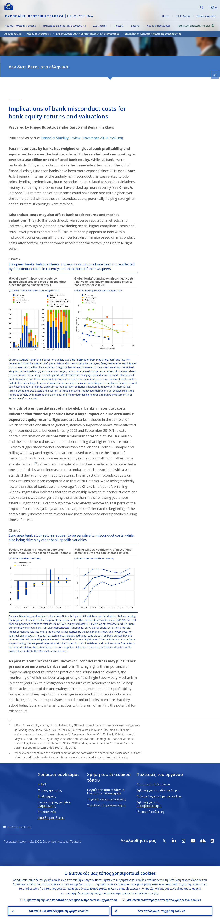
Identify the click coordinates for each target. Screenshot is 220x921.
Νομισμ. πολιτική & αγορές (20, 25)
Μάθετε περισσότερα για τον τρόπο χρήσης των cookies (163, 900)
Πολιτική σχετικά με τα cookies (159, 796)
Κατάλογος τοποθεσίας (19, 827)
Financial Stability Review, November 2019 (74, 138)
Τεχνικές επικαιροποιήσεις (106, 799)
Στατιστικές (100, 25)
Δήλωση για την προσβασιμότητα (148, 804)
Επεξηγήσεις (47, 796)
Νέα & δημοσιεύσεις (158, 25)
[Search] (182, 6)
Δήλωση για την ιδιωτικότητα (157, 790)
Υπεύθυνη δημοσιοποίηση (106, 805)
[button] (207, 7)
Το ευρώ (118, 25)
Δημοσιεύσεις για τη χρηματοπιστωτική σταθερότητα (87, 33)
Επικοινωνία (47, 812)
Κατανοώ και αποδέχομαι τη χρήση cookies (58, 911)
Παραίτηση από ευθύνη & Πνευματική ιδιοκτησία (106, 791)
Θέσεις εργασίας (206, 16)
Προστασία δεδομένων (153, 784)
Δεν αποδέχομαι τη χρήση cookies (161, 911)
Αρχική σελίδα (12, 33)
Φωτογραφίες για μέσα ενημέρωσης (54, 804)
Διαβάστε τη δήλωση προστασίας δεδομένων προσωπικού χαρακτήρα (70, 900)
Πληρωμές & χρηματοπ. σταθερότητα (64, 25)
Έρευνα (135, 25)
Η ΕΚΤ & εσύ (183, 16)
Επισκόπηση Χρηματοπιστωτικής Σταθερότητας (153, 33)
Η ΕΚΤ (165, 16)
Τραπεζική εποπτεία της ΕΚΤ (196, 25)
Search (202, 7)
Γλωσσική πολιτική (150, 812)
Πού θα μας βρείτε (51, 818)
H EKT (42, 784)
